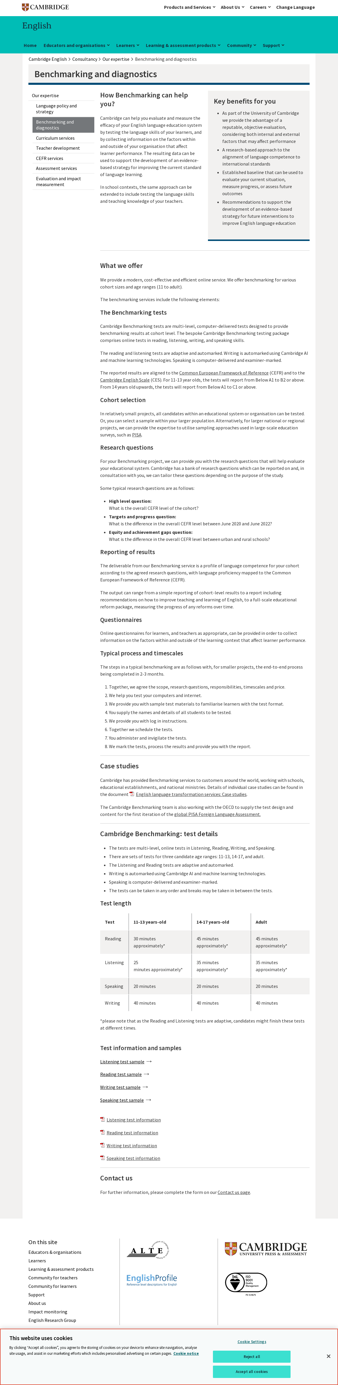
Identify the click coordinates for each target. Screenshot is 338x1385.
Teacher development (58, 148)
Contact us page (234, 1192)
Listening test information (134, 1120)
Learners (125, 45)
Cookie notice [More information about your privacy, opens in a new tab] (186, 1353)
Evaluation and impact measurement (58, 181)
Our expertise (45, 95)
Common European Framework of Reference (224, 373)
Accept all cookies (252, 1371)
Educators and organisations (74, 45)
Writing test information (132, 1145)
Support (271, 45)
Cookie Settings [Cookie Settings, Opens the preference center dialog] (252, 1341)
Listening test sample (122, 1062)
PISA (136, 435)
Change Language (295, 7)
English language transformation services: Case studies (191, 794)
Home (30, 45)
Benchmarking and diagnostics (55, 125)
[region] (169, 1357)
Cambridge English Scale (125, 380)
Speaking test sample (122, 1100)
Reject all (252, 1356)
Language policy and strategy (56, 108)
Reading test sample (121, 1074)
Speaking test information (133, 1158)
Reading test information (132, 1133)
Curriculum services (55, 138)
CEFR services (49, 158)
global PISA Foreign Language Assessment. (217, 814)
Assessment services (56, 168)
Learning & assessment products (181, 45)
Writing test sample (120, 1087)
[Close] (328, 1356)
